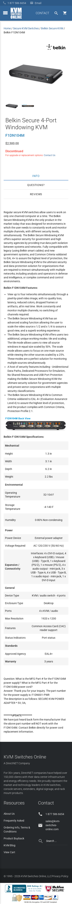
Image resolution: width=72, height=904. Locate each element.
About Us (9, 813)
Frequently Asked (14, 820)
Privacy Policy (60, 876)
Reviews (36, 194)
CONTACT (42, 13)
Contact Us (49, 155)
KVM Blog (9, 845)
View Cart (9, 852)
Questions (35, 185)
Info (36, 176)
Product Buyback (14, 838)
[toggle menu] (5, 13)
